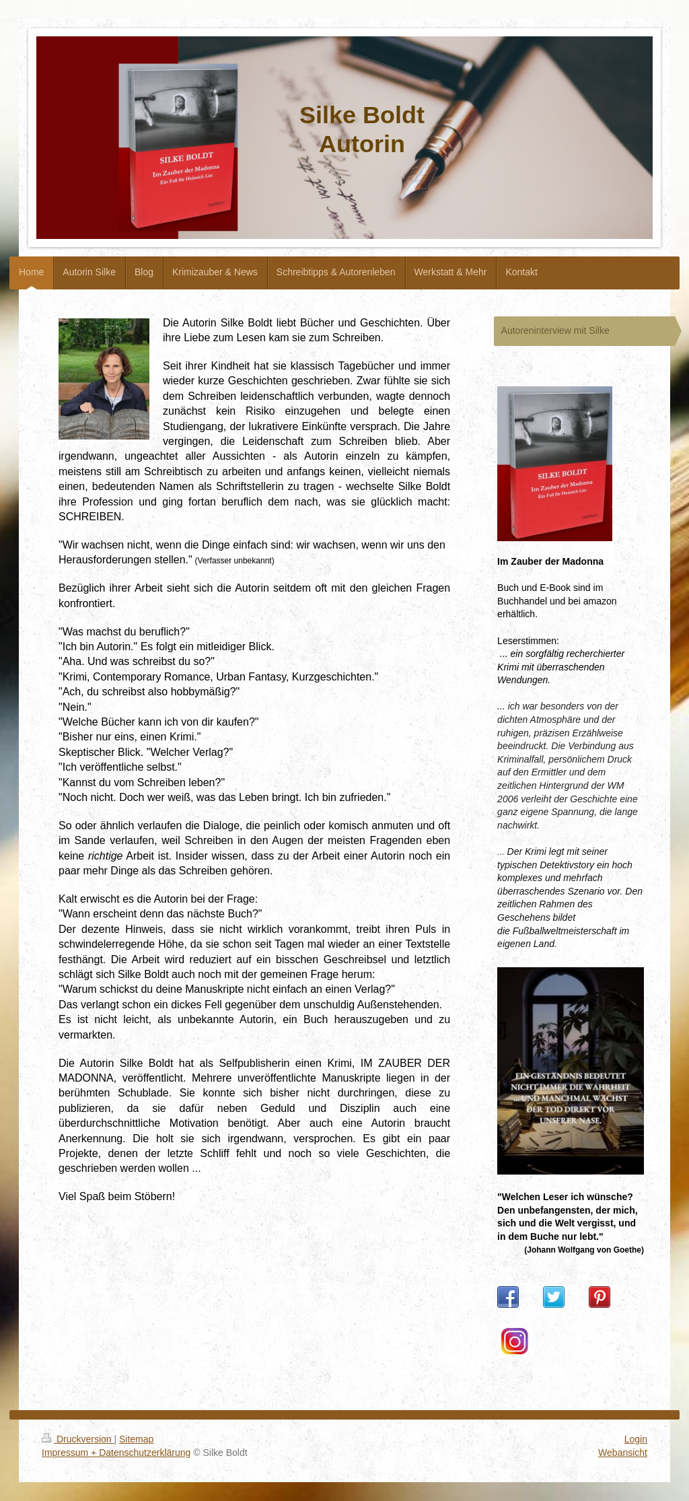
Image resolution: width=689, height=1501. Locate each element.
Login (635, 1439)
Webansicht (622, 1452)
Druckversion (78, 1439)
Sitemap (136, 1439)
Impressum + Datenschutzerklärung (116, 1452)
